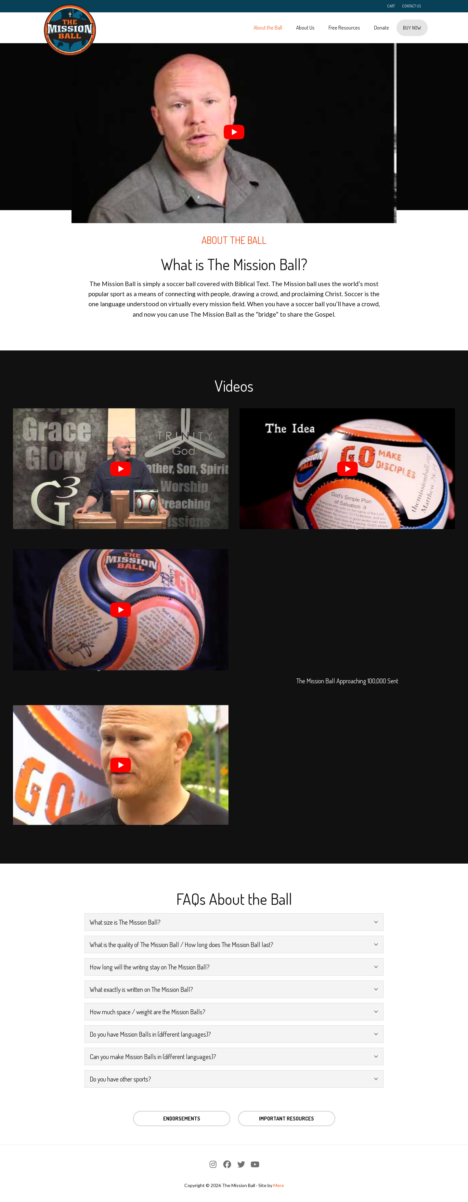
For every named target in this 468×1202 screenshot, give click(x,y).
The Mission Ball (70, 30)
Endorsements (181, 1118)
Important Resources (286, 1118)
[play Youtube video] (234, 132)
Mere (278, 1185)
